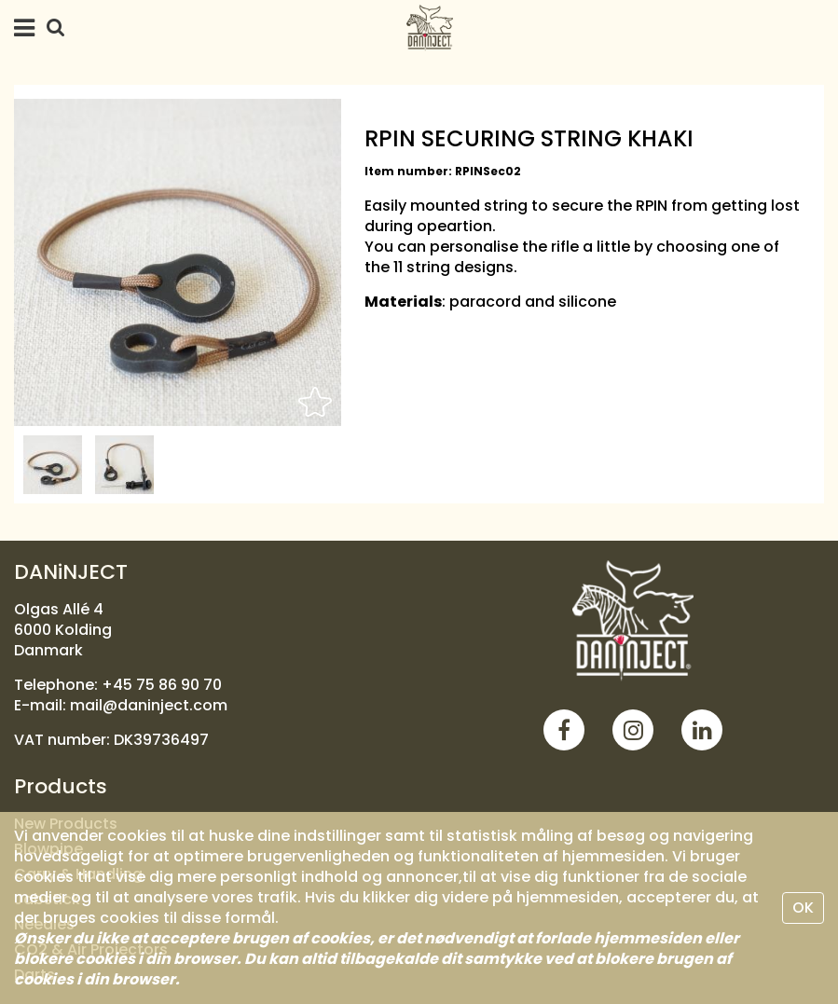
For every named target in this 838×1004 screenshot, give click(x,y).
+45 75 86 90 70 (162, 684)
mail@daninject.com (148, 705)
